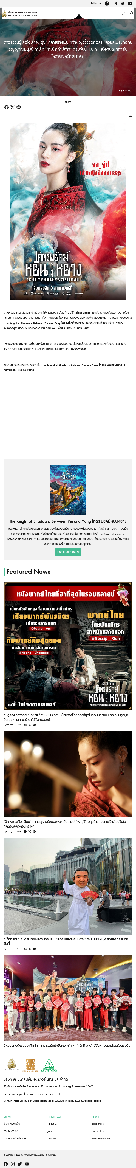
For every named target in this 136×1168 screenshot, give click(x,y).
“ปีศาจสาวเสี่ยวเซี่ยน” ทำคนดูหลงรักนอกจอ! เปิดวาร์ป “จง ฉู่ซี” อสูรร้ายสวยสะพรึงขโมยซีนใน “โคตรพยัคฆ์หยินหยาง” (65, 824)
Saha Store (98, 1124)
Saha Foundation (101, 1139)
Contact (52, 1139)
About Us (53, 1124)
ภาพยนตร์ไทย (11, 1131)
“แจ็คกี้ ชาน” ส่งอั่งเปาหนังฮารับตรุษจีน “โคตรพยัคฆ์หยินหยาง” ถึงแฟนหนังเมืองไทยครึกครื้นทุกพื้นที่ (66, 942)
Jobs (50, 1131)
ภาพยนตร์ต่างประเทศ (15, 1139)
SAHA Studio (98, 1131)
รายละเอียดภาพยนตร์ (68, 552)
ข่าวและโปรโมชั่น (12, 1124)
